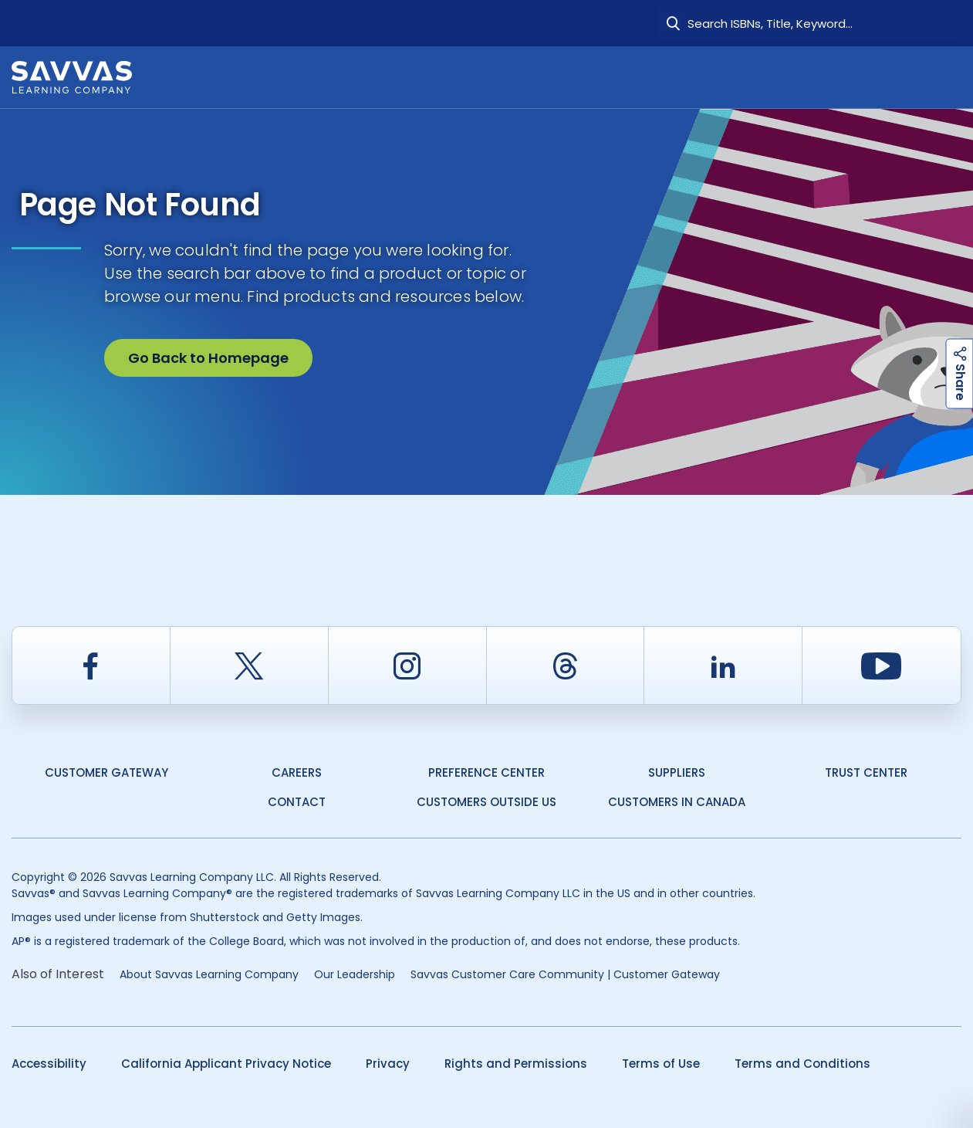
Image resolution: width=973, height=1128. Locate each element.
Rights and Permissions (515, 1063)
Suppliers (676, 772)
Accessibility (49, 1063)
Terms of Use (661, 1063)
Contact (297, 802)
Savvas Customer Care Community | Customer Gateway (565, 974)
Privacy (388, 1063)
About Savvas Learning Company (209, 974)
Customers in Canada (676, 802)
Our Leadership (354, 974)
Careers (297, 772)
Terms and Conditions (802, 1063)
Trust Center (866, 772)
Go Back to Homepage (208, 358)
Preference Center (486, 772)
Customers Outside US (486, 802)
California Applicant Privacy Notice (226, 1063)
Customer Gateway (106, 772)
